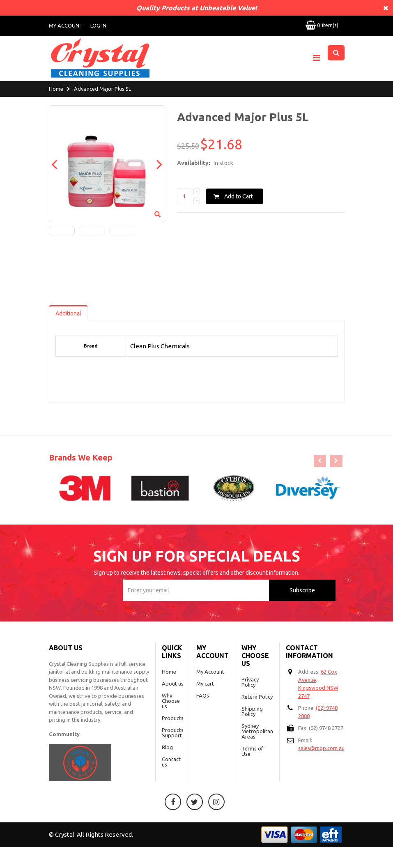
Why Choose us (171, 701)
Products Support (173, 732)
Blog (167, 747)
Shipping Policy (252, 711)
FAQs (202, 695)
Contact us (171, 761)
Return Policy (257, 697)
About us (173, 683)
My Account (66, 25)
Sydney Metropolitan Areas (257, 731)
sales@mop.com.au (321, 748)
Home (56, 89)
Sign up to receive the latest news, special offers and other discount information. (196, 572)
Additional (68, 313)
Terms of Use (252, 751)
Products (173, 718)
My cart (205, 683)
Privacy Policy (250, 682)
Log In (98, 25)
